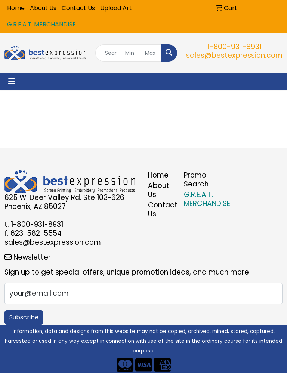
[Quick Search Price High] (151, 53)
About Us (43, 8)
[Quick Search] (108, 53)
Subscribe (23, 317)
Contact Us (78, 8)
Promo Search (196, 179)
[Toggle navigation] (11, 81)
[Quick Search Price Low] (131, 53)
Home (16, 8)
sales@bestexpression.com (234, 55)
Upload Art (116, 8)
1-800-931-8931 (234, 46)
